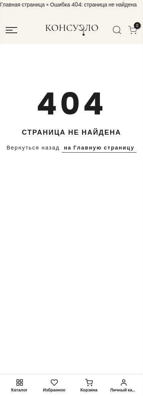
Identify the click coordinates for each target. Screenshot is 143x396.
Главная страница (22, 4)
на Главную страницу (99, 147)
